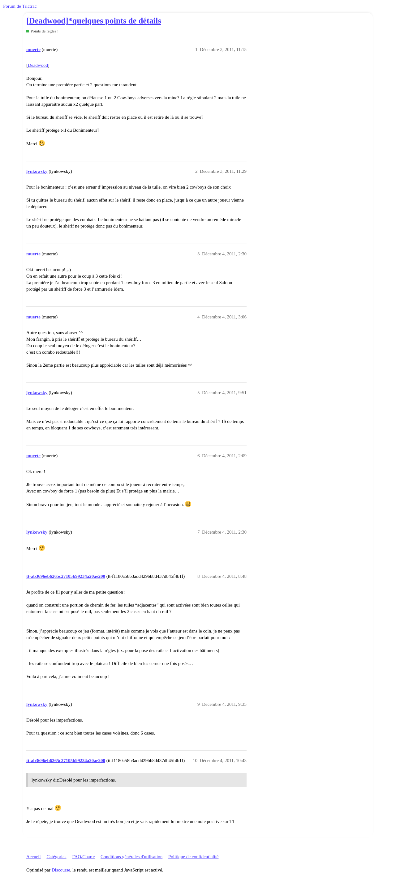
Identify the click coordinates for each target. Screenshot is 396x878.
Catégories (56, 856)
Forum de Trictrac (20, 6)
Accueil (33, 856)
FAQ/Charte (83, 856)
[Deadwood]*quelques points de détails (93, 20)
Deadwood (38, 65)
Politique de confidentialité (193, 856)
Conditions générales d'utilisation (131, 856)
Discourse (61, 869)
